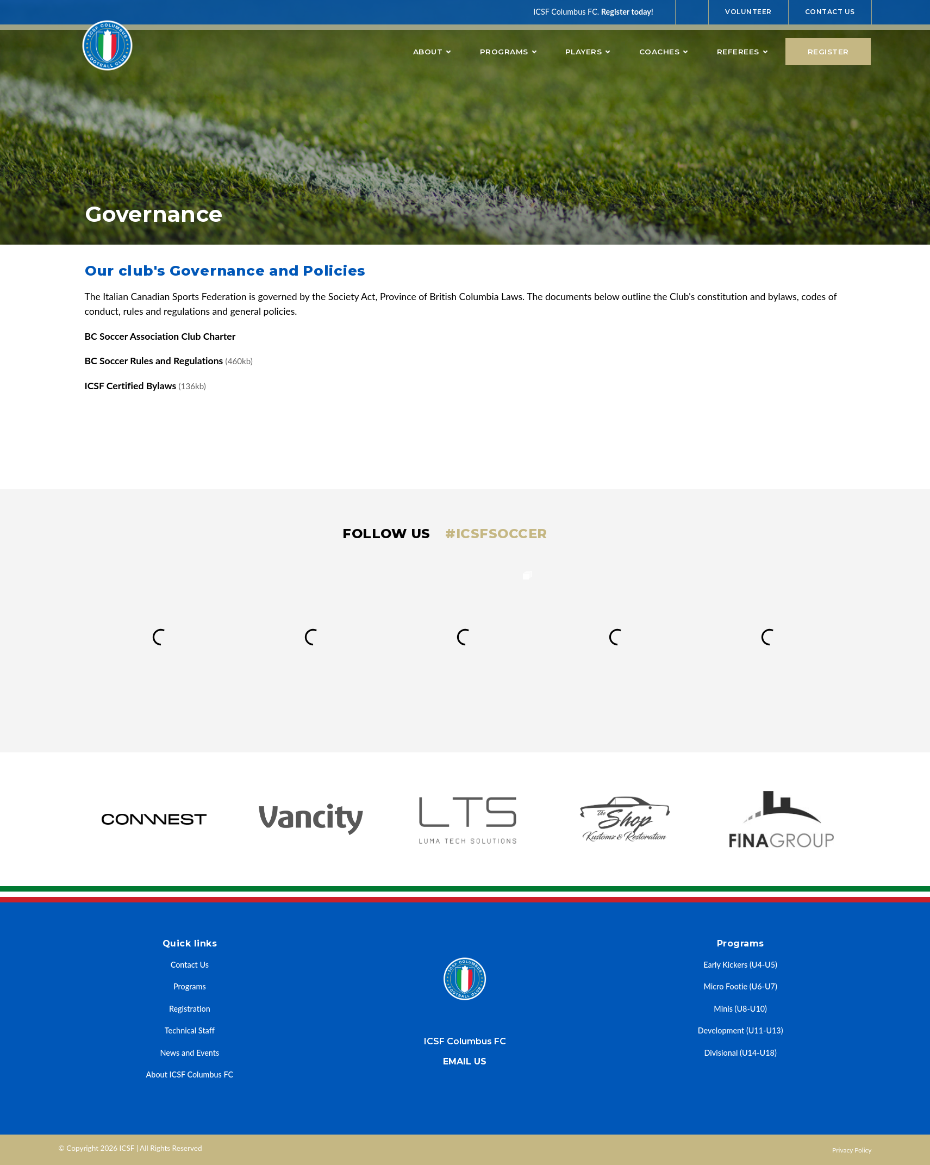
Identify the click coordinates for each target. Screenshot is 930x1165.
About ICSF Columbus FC (190, 1074)
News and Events (189, 1052)
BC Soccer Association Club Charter (160, 336)
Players (587, 51)
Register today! (627, 11)
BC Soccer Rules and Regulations (169, 360)
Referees (742, 51)
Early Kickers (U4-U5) (740, 964)
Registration (189, 1008)
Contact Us (830, 12)
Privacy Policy (851, 1150)
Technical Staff (190, 1030)
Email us (464, 1061)
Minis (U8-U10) (740, 1008)
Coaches (663, 51)
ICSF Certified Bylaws (145, 385)
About (432, 51)
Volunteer (748, 12)
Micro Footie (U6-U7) (740, 986)
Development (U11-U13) (740, 1030)
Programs (508, 51)
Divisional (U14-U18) (740, 1052)
